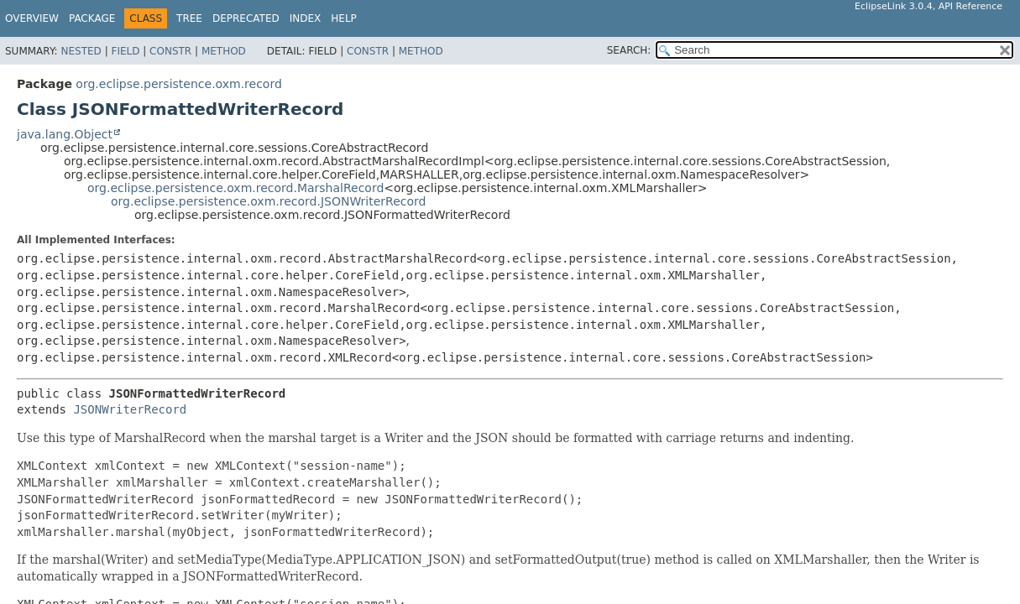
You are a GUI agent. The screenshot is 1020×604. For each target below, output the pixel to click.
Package (92, 18)
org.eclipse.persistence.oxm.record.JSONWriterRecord (268, 201)
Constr (170, 51)
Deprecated (246, 18)
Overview (32, 18)
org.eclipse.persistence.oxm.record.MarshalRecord (235, 188)
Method (223, 51)
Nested (80, 51)
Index (306, 18)
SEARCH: (629, 50)
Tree (189, 18)
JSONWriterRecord (129, 409)
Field (125, 51)
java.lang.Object (64, 134)
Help (344, 18)
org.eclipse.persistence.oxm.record (178, 84)
